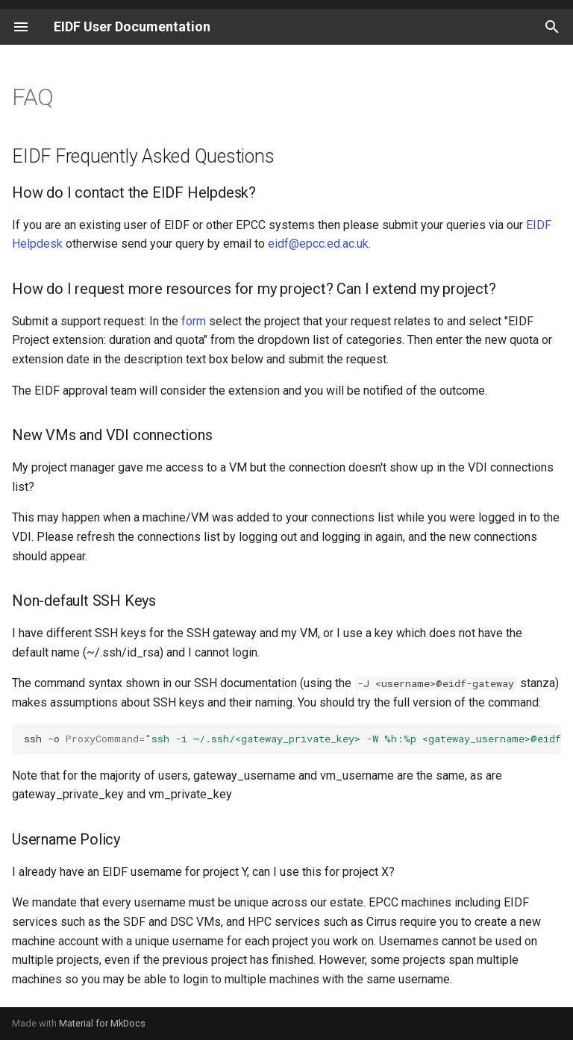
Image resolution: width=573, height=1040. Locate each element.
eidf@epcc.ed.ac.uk (318, 243)
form (193, 321)
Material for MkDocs (102, 1023)
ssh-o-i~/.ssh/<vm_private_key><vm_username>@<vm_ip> (292, 738)
